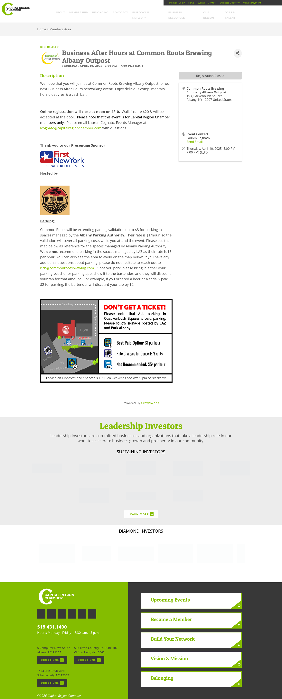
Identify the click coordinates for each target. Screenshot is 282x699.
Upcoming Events (170, 595)
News (191, 2)
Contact (212, 2)
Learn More (141, 509)
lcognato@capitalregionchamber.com (70, 123)
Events (201, 2)
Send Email (195, 137)
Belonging (104, 13)
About (63, 13)
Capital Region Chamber (16, 9)
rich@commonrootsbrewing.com (67, 263)
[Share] (238, 48)
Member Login (177, 2)
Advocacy (123, 13)
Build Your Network (152, 13)
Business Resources (187, 13)
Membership (82, 13)
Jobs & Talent (239, 13)
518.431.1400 (52, 622)
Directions (52, 655)
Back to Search (50, 42)
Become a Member (171, 615)
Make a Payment (252, 2)
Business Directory (230, 2)
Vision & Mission (169, 654)
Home (41, 24)
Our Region (215, 13)
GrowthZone (150, 398)
